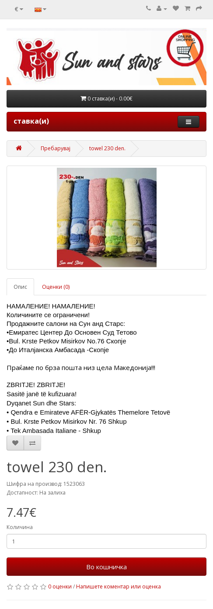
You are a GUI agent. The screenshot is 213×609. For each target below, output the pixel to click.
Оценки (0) (56, 287)
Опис (20, 287)
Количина (20, 527)
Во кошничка (106, 566)
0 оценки (60, 586)
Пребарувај (55, 148)
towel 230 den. (107, 148)
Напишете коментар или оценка (118, 586)
